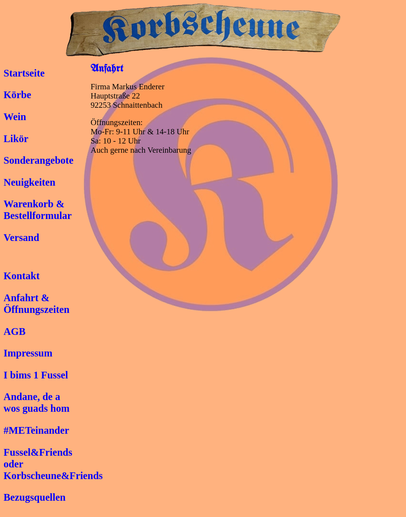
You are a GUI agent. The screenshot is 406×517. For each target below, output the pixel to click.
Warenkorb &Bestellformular (38, 209)
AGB (15, 331)
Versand (21, 237)
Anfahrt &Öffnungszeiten (36, 303)
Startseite (24, 73)
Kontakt (22, 275)
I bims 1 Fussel (36, 375)
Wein (15, 116)
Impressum (28, 353)
